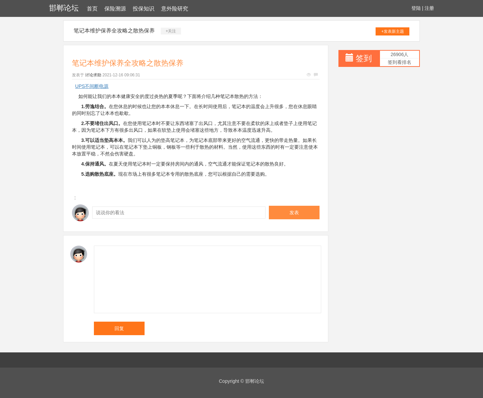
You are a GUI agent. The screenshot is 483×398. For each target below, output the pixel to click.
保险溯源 (115, 8)
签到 (364, 58)
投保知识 (143, 8)
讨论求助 (93, 75)
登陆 (416, 8)
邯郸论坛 (64, 8)
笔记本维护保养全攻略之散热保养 (114, 30)
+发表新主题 (392, 31)
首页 (92, 8)
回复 (119, 328)
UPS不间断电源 (92, 86)
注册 (429, 8)
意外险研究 (174, 8)
